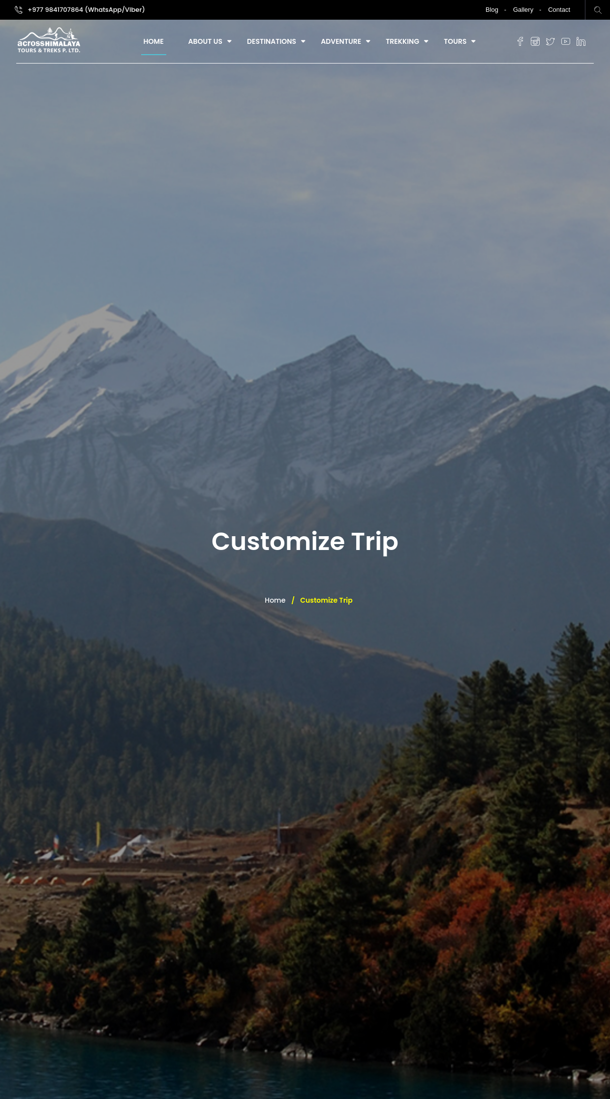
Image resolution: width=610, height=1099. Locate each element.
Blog (492, 9)
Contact (559, 9)
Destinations (271, 41)
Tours (455, 41)
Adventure (341, 41)
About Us (205, 41)
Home (154, 41)
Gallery (523, 9)
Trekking (402, 41)
